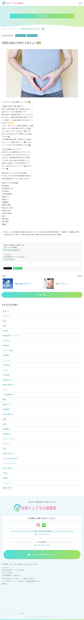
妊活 (4, 448)
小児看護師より (9, 394)
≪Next (4, 276)
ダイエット (21, 35)
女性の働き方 (8, 414)
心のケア (6, 316)
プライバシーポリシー (9, 613)
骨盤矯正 (6, 429)
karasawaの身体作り (11, 458)
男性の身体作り (9, 385)
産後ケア (6, 311)
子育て (5, 473)
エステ (5, 389)
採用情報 (6, 355)
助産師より (7, 434)
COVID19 (6, 340)
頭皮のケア (7, 404)
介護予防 (6, 365)
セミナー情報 (8, 350)
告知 (4, 321)
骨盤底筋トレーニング (11, 335)
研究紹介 (6, 345)
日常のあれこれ (9, 453)
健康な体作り (8, 488)
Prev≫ (80, 276)
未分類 (5, 331)
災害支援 (6, 375)
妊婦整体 (6, 409)
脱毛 (4, 326)
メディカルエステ (9, 463)
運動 (4, 419)
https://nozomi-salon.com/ (11, 250)
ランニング (7, 360)
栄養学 (5, 478)
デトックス (32, 35)
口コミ (5, 370)
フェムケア (7, 483)
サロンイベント (9, 439)
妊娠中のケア (8, 380)
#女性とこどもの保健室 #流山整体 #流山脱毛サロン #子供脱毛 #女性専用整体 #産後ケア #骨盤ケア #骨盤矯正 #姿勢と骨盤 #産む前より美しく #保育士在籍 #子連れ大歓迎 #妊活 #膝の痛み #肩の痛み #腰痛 (41, 233)
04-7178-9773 (10, 259)
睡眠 (4, 399)
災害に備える (8, 468)
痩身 (4, 424)
